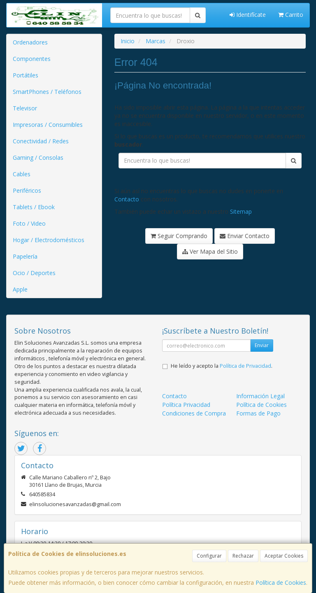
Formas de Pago (258, 413)
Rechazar (243, 555)
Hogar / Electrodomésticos (48, 240)
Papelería (25, 256)
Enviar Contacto (245, 236)
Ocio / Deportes (34, 273)
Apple (20, 289)
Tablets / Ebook (34, 207)
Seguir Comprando (179, 236)
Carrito (290, 15)
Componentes (32, 59)
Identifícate (248, 15)
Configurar (209, 555)
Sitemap (241, 211)
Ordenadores (30, 42)
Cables (21, 174)
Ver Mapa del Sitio (210, 251)
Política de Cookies (281, 582)
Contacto (126, 199)
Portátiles (25, 75)
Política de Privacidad (245, 365)
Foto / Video (29, 223)
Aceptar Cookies (284, 555)
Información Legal (260, 396)
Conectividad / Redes (41, 141)
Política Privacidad (186, 405)
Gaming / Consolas (38, 157)
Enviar (262, 345)
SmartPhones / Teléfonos (47, 92)
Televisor (25, 108)
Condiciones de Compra (194, 413)
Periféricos (27, 190)
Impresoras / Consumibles (48, 124)
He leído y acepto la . (221, 365)
